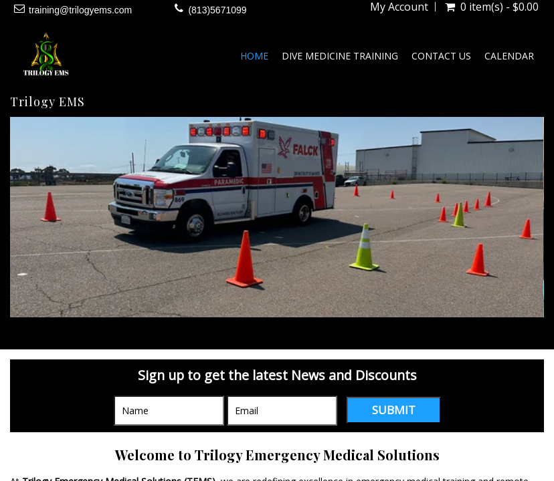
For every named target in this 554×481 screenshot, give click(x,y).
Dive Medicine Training (340, 55)
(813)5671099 (217, 10)
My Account (399, 6)
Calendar (509, 55)
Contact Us (441, 55)
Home (254, 55)
